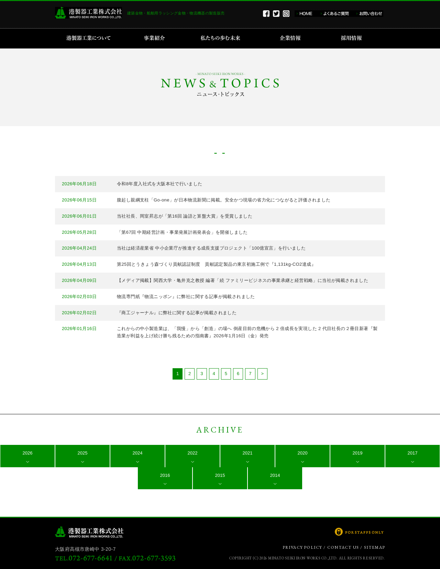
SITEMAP (374, 547)
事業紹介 (155, 38)
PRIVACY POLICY (302, 547)
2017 (413, 453)
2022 (193, 453)
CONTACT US (343, 547)
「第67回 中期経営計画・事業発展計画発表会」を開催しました (182, 232)
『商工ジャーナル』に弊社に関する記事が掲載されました (176, 312)
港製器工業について (91, 38)
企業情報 (291, 38)
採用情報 (353, 38)
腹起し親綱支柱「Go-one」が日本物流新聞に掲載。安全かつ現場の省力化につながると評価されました (223, 200)
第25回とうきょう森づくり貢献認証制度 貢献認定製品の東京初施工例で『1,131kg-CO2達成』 (216, 264)
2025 (83, 453)
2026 (28, 453)
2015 (220, 475)
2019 (358, 453)
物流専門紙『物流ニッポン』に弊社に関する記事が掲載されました (186, 296)
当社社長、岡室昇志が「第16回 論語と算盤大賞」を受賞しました (184, 216)
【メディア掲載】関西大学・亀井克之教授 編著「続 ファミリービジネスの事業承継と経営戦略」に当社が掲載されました (242, 280)
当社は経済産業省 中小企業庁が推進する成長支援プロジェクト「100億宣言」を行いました (211, 248)
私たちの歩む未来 (222, 38)
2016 (165, 475)
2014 (275, 475)
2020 (303, 453)
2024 (138, 453)
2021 (248, 453)
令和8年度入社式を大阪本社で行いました (159, 183)
